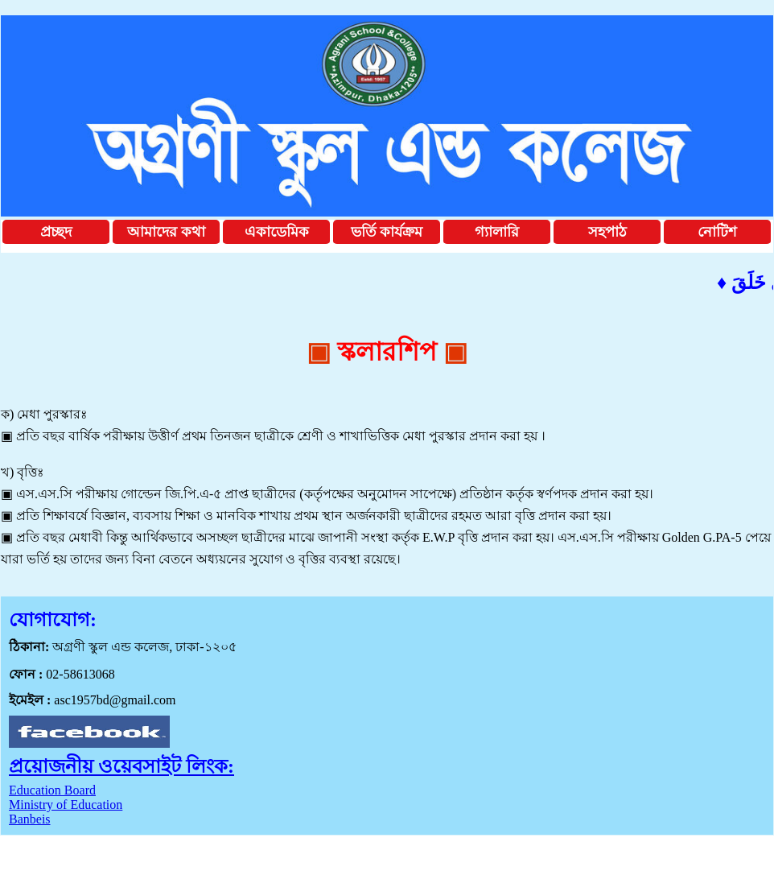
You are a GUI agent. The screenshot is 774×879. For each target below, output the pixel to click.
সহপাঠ (607, 232)
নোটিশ (717, 232)
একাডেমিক (277, 232)
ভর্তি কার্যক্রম (387, 232)
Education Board (52, 790)
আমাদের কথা (166, 232)
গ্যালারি (497, 232)
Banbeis (30, 819)
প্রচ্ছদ (56, 232)
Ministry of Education (65, 804)
